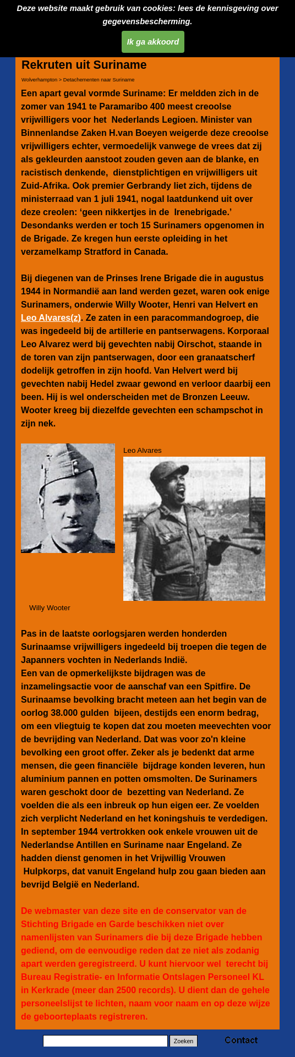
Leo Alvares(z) (51, 317)
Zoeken (184, 1041)
